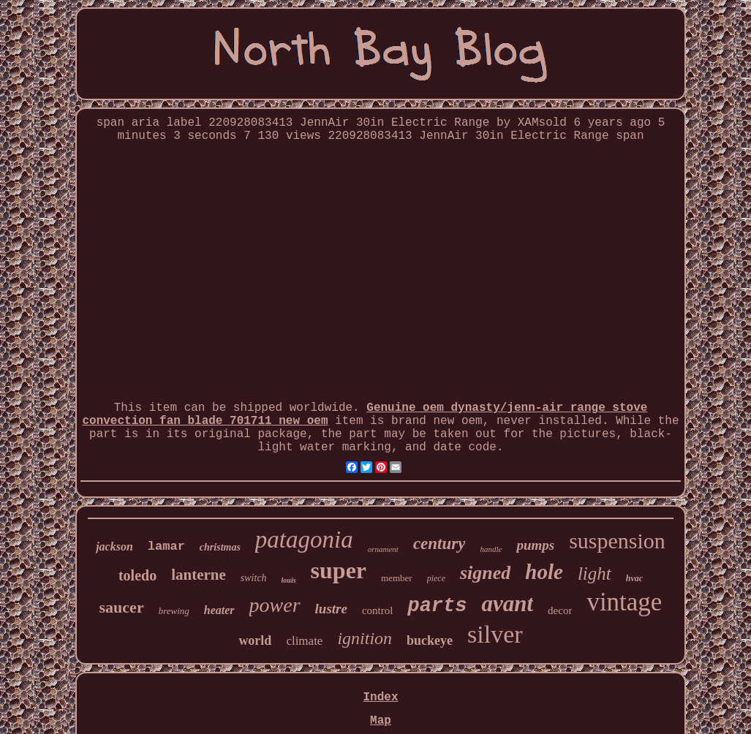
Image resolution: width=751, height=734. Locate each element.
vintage (624, 602)
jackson (114, 546)
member (396, 577)
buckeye (430, 640)
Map (380, 720)
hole (544, 571)
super (338, 570)
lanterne (198, 574)
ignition (364, 638)
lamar (166, 546)
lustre (331, 608)
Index (380, 697)
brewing (174, 610)
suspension (617, 541)
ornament (383, 549)
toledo (137, 575)
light (594, 573)
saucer (121, 607)
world (254, 640)
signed (485, 572)
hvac (634, 578)
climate (304, 641)
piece (436, 578)
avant (507, 603)
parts (437, 606)
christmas (220, 547)
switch (254, 577)
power (275, 605)
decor (560, 610)
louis (289, 580)
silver (495, 634)
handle (491, 549)
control (377, 610)
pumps (535, 545)
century (439, 543)
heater (219, 610)
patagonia (304, 539)
